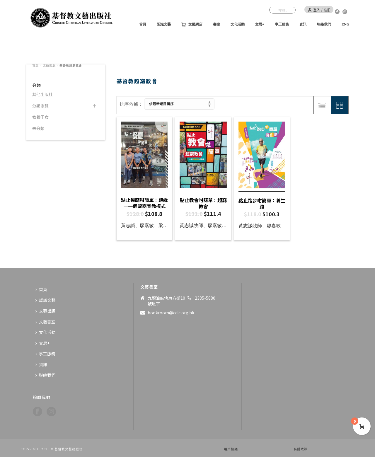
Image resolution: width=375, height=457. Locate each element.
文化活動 (238, 24)
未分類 (38, 128)
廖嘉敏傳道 (219, 225)
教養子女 (40, 117)
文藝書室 (45, 322)
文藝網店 (191, 24)
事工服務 (282, 24)
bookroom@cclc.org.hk (171, 312)
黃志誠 (128, 225)
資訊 (302, 24)
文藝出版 (49, 65)
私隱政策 (301, 448)
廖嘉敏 (147, 225)
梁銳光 (165, 225)
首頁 (142, 24)
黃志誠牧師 (191, 225)
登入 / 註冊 (318, 9)
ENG (345, 24)
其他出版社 (42, 94)
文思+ (259, 24)
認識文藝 (164, 24)
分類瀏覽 (40, 106)
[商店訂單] (179, 104)
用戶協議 (231, 448)
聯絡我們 (324, 24)
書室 (216, 24)
